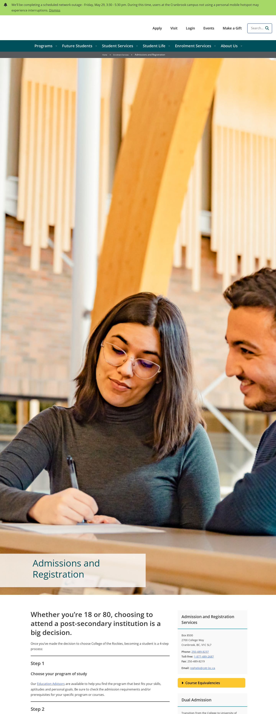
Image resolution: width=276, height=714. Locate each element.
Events (208, 28)
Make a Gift (232, 28)
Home (104, 55)
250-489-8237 (200, 652)
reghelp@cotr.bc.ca (202, 668)
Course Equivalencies (202, 683)
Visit (173, 28)
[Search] (267, 28)
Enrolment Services (121, 55)
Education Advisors (51, 684)
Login (190, 28)
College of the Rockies (33, 27)
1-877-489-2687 (204, 656)
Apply (157, 28)
